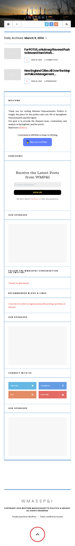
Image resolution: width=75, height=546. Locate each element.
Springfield (51, 81)
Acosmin (59, 516)
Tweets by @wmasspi (18, 283)
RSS (23, 394)
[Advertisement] (37, 243)
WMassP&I (37, 501)
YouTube (54, 394)
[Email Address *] (37, 184)
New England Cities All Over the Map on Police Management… (47, 72)
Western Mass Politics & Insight (37, 10)
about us (23, 127)
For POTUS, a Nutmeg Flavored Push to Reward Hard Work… (47, 51)
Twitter (23, 386)
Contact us (36, 199)
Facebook (54, 386)
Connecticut (52, 60)
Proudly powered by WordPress (24, 516)
